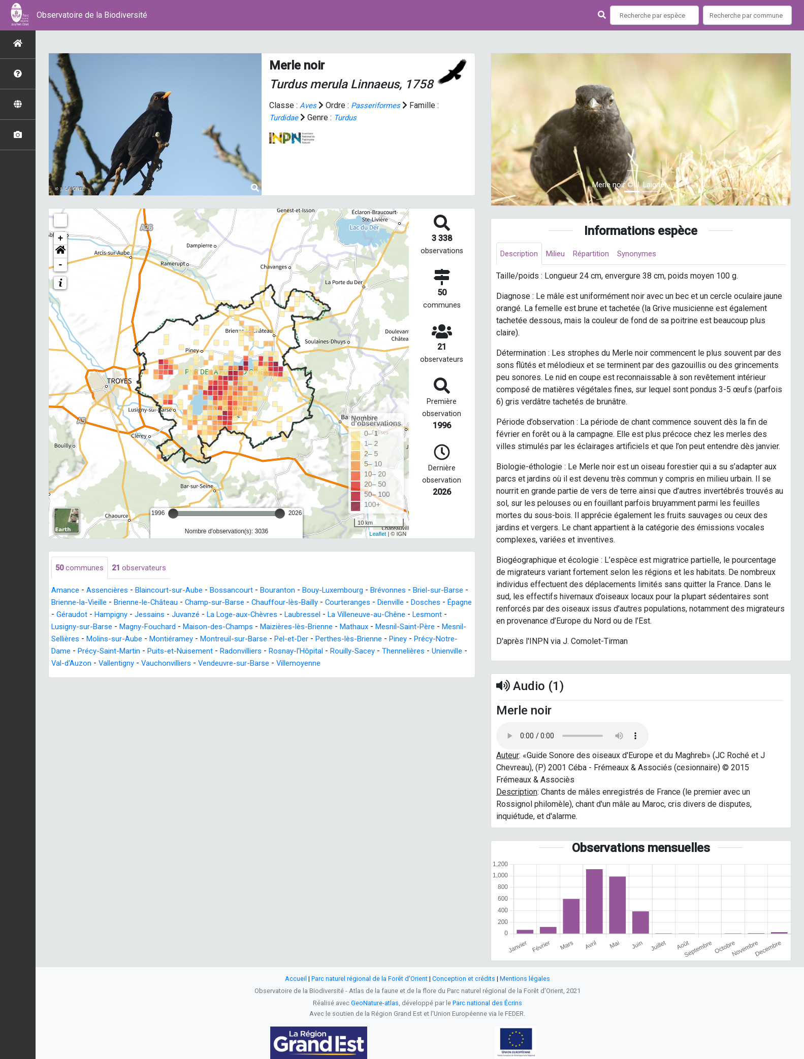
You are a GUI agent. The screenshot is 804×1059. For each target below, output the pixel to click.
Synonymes (647, 254)
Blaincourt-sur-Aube (174, 591)
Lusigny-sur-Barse (164, 627)
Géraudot (140, 615)
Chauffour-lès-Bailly (328, 603)
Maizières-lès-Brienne (392, 627)
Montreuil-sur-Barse (352, 639)
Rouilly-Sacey (75, 664)
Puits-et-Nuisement (311, 652)
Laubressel (387, 615)
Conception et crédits (463, 978)
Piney (110, 652)
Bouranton (286, 591)
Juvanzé (261, 615)
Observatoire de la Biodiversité (92, 15)
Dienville (441, 603)
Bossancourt (239, 591)
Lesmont (107, 627)
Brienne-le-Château (182, 603)
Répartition (599, 254)
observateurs (143, 568)
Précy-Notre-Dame (161, 652)
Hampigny (181, 615)
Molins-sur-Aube (225, 639)
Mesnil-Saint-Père (89, 639)
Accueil (296, 978)
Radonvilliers (376, 652)
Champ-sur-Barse (254, 603)
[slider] (173, 513)
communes (80, 568)
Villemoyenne (75, 676)
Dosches (67, 615)
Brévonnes (402, 591)
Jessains (222, 615)
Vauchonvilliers (324, 664)
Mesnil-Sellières (158, 639)
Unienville (177, 664)
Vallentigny (271, 664)
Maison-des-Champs (307, 627)
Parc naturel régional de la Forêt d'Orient (369, 978)
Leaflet (377, 534)
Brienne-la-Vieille (110, 603)
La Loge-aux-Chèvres (321, 615)
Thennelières (130, 664)
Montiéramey (286, 639)
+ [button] (60, 238)
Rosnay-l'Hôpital (436, 652)
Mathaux (455, 627)
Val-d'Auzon (223, 664)
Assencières (109, 591)
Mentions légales (525, 978)
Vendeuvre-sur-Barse (397, 664)
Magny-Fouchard (233, 627)
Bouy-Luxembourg (343, 591)
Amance (65, 591)
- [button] (60, 265)
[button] (60, 251)
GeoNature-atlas (375, 1003)
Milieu (560, 254)
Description (520, 254)
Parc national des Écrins (487, 1003)
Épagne (103, 615)
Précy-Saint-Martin (235, 652)
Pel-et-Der (414, 639)
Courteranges (395, 603)
